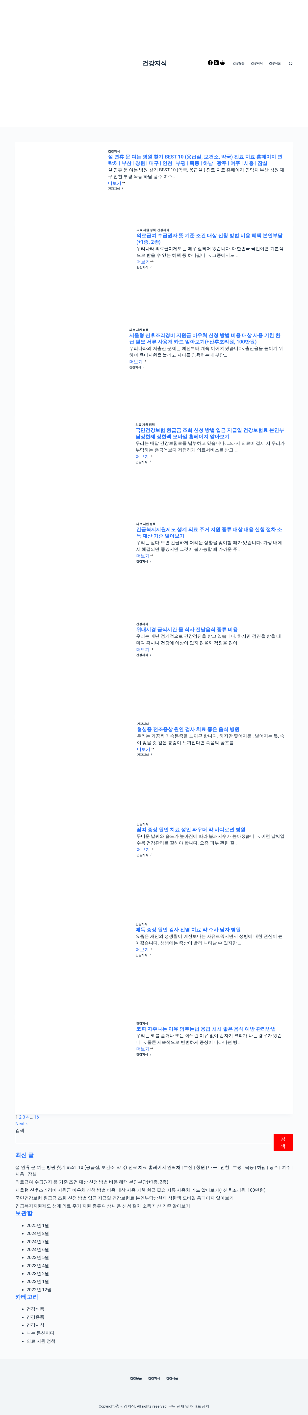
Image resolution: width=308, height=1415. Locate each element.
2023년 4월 (37, 1265)
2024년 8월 (37, 1233)
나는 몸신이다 (40, 1333)
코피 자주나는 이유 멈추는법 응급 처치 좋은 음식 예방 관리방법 (206, 1029)
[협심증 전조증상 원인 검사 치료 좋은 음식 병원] (80, 764)
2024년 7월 (37, 1241)
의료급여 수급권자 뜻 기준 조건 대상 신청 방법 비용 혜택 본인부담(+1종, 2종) (91, 1181)
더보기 (117, 183)
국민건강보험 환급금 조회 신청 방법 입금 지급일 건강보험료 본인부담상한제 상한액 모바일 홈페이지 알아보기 (124, 1198)
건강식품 (35, 1308)
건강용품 (35, 1317)
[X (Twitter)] (217, 63)
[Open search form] (291, 63)
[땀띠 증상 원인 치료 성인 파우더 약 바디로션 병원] (79, 864)
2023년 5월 (37, 1257)
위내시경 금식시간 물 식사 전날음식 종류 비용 (187, 629)
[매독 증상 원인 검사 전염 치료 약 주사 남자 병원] (79, 964)
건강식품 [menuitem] (275, 63)
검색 (19, 1130)
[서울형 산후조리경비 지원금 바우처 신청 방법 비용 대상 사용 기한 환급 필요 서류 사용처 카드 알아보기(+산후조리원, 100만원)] (76, 368)
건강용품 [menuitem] (239, 63)
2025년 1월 (37, 1225)
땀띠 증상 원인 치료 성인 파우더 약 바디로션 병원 (190, 830)
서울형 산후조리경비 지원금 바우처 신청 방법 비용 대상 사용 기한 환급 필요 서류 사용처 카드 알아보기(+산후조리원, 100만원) (140, 1190)
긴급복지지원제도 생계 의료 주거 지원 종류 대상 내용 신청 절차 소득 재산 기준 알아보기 (102, 1205)
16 (36, 1117)
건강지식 (154, 63)
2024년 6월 (37, 1249)
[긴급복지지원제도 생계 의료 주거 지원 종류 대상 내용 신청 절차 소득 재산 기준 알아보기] (79, 564)
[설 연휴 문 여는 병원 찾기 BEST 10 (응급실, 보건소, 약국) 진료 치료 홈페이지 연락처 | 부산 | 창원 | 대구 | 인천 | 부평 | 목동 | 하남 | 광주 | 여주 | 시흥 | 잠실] (65, 181)
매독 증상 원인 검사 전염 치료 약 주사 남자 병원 (188, 930)
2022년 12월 (38, 1289)
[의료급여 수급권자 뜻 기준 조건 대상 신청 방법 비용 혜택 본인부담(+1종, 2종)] (79, 270)
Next (21, 1123)
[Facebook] (211, 63)
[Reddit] (222, 63)
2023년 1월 (37, 1281)
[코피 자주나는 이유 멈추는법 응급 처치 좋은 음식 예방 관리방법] (79, 1063)
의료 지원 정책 (146, 230)
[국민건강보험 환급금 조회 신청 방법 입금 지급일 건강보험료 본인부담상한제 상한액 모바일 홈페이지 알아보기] (79, 464)
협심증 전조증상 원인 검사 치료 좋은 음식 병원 (188, 729)
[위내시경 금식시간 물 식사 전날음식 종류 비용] (79, 664)
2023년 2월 (37, 1273)
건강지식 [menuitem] (257, 63)
